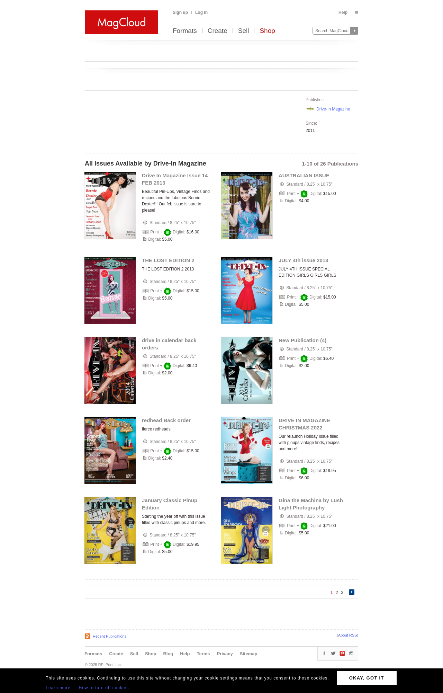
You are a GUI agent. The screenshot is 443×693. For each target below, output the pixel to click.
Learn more (58, 687)
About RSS (347, 635)
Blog (168, 653)
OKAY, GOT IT (366, 678)
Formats (185, 31)
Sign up (180, 12)
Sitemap (248, 653)
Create (217, 31)
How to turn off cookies (104, 687)
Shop (267, 31)
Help (342, 12)
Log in (201, 12)
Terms (203, 653)
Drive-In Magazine (333, 109)
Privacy (225, 653)
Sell (243, 31)
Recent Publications (109, 636)
